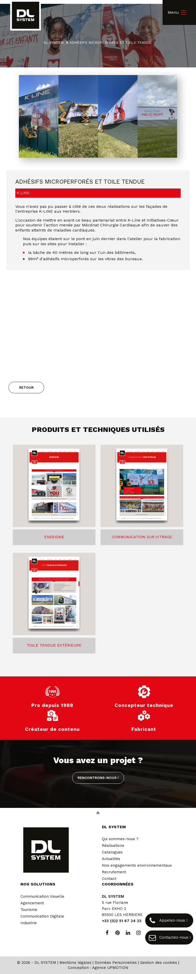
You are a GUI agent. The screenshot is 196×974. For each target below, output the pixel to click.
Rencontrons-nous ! (98, 778)
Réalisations (113, 845)
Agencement (32, 903)
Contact (109, 878)
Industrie (28, 923)
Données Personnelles (116, 962)
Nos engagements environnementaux (137, 865)
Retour (26, 387)
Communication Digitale (42, 916)
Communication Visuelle (42, 896)
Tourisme (28, 909)
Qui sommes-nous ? (120, 839)
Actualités (111, 858)
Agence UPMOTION (110, 967)
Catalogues (112, 852)
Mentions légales (75, 962)
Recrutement (114, 872)
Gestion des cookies (158, 962)
